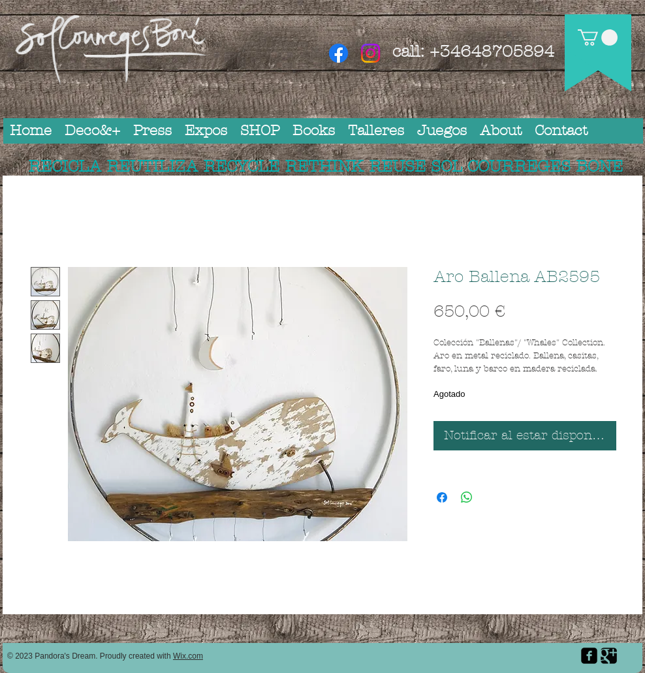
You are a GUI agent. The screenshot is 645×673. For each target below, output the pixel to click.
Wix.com (188, 656)
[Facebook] (338, 53)
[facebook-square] (589, 656)
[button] (598, 37)
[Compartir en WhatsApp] (467, 497)
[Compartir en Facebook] (442, 497)
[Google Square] (609, 656)
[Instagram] (370, 53)
